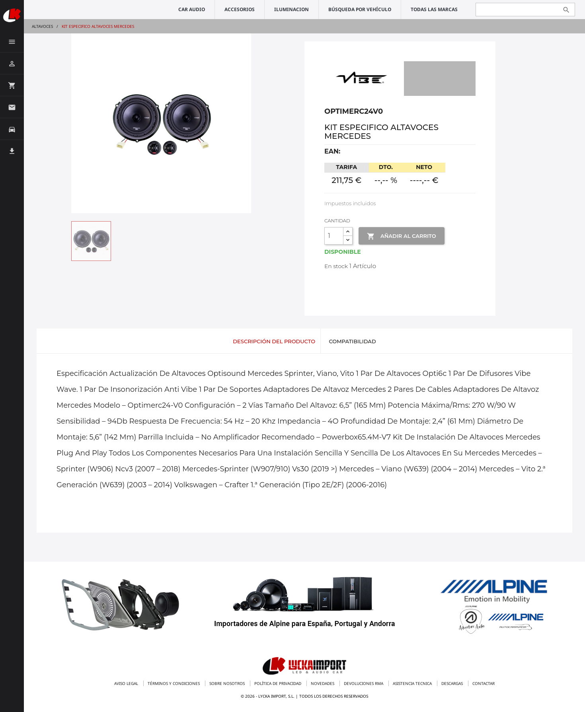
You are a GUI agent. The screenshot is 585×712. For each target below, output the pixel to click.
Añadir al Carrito (401, 236)
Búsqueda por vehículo (359, 9)
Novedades (323, 683)
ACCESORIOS (239, 9)
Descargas (452, 683)
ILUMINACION (291, 9)
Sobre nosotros (227, 683)
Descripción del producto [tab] (274, 341)
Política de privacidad (278, 683)
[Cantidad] (333, 236)
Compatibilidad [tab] (352, 341)
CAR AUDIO (191, 9)
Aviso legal (126, 683)
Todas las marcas (434, 9)
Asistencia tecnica (413, 683)
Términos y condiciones (174, 683)
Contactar (483, 683)
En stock (336, 266)
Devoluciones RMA (364, 683)
